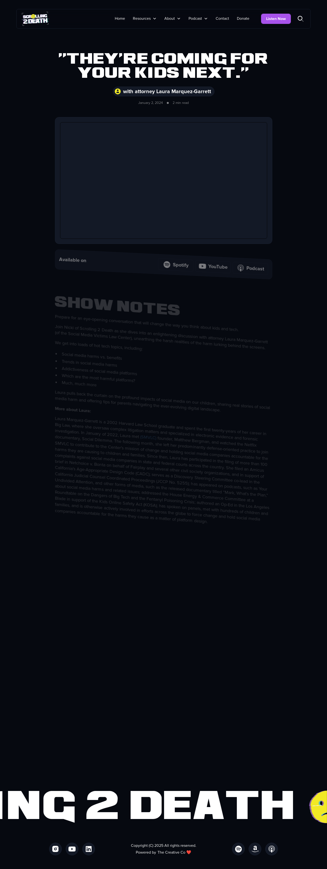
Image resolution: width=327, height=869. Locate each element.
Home (120, 18)
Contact (222, 18)
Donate (243, 18)
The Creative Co (171, 852)
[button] (144, 18)
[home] (35, 18)
